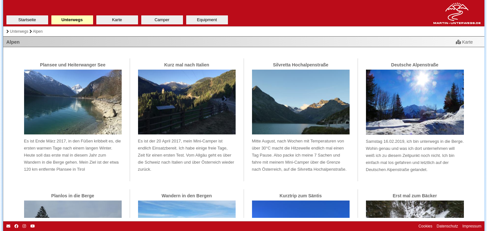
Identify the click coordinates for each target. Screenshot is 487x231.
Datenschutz (447, 226)
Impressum (471, 226)
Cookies (425, 226)
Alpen (38, 31)
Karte (464, 42)
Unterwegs (19, 31)
